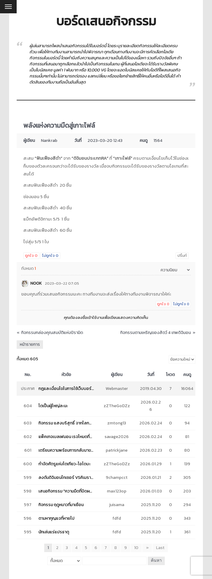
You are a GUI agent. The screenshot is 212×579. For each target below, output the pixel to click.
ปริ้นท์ (182, 255)
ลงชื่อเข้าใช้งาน (90, 317)
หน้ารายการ (30, 344)
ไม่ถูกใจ (50, 255)
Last (160, 548)
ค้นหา (156, 560)
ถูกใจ (31, 255)
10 (136, 548)
